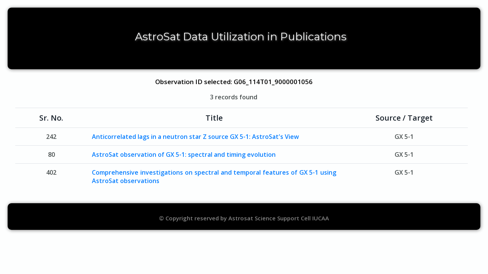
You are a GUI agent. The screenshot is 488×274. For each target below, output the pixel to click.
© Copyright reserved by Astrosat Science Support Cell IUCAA (244, 218)
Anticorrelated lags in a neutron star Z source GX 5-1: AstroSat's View (195, 136)
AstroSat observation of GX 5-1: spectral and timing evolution (184, 154)
